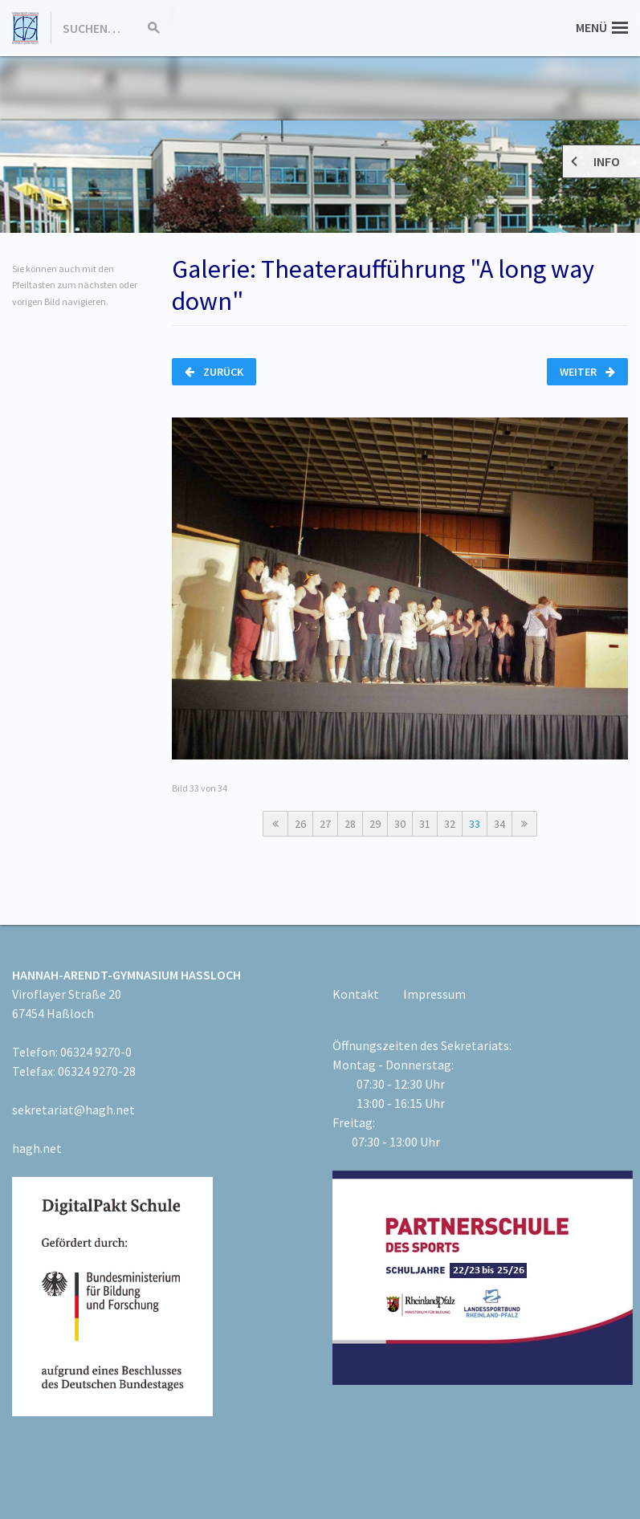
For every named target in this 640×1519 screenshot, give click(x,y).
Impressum (434, 994)
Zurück (214, 371)
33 (474, 824)
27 (325, 824)
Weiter (587, 371)
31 (424, 824)
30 (400, 824)
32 (449, 824)
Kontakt (355, 994)
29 (375, 824)
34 (499, 824)
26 (300, 824)
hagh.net (37, 1148)
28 (350, 824)
